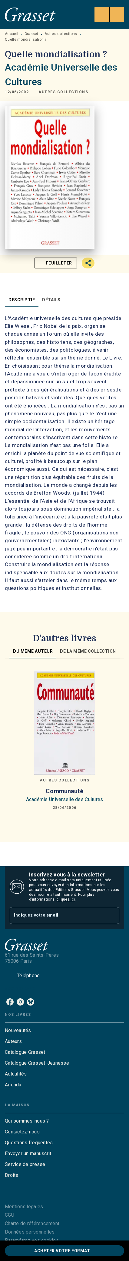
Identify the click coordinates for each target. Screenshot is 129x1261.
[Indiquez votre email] (57, 915)
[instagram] (20, 1002)
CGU (9, 1215)
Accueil (11, 34)
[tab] (21, 300)
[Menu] (109, 14)
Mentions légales (24, 1206)
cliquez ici (66, 899)
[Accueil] (30, 14)
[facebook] (10, 1002)
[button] (63, 92)
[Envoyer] (112, 915)
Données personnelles (30, 1232)
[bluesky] (30, 1002)
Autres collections (61, 34)
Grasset (31, 34)
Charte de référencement (32, 1223)
